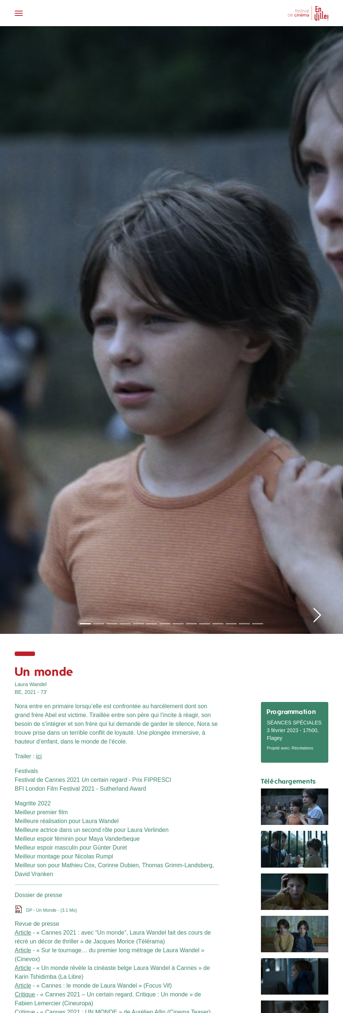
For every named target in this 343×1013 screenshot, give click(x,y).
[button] (317, 325)
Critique (25, 994)
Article (23, 932)
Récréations (302, 748)
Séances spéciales (294, 723)
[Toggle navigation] (91, 13)
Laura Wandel (31, 684)
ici (39, 756)
